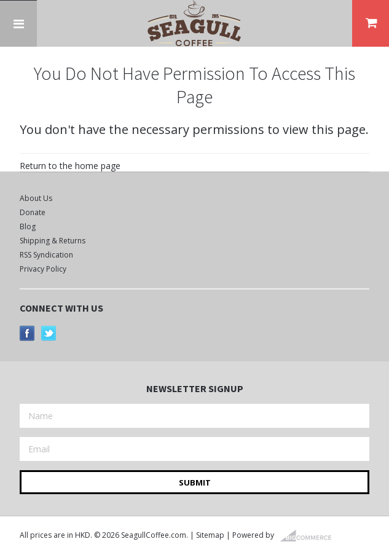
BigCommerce (309, 536)
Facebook (27, 333)
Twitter (49, 333)
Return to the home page (70, 165)
